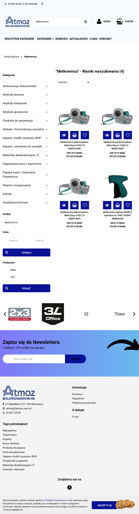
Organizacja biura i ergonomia (25, 163)
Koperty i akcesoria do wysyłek (25, 146)
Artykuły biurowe (25, 94)
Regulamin (78, 398)
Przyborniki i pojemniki (15, 460)
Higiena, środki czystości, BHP (25, 138)
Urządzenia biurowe (25, 202)
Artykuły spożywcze (25, 112)
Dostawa (77, 394)
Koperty (7, 439)
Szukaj (26, 252)
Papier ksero (10, 434)
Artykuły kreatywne (25, 103)
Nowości (62, 38)
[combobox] (74, 82)
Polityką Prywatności (55, 500)
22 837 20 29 (13, 412)
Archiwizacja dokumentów (25, 86)
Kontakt (105, 38)
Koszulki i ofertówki (13, 469)
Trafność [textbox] (62, 82)
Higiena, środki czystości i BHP (20, 456)
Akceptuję (105, 505)
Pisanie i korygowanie (25, 185)
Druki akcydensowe (13, 452)
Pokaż (26, 288)
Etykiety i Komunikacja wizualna (25, 129)
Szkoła (25, 194)
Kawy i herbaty (11, 443)
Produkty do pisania (14, 447)
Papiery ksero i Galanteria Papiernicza (25, 174)
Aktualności (79, 38)
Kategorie (45, 38)
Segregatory (9, 430)
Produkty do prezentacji (25, 120)
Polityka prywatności (84, 402)
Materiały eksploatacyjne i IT (25, 155)
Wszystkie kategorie (19, 38)
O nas (94, 38)
